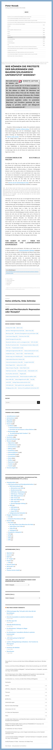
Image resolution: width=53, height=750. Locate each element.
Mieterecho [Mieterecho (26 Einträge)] (22, 370)
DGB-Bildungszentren (17, 495)
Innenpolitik (9, 281)
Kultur (10, 458)
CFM (9, 562)
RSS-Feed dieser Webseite (16, 607)
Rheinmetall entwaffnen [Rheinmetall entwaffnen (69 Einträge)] (28, 376)
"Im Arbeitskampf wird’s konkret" (18, 433)
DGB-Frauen (14, 497)
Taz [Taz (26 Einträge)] (32, 379)
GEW (10, 505)
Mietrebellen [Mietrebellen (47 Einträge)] (32, 370)
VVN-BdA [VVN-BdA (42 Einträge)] (9, 385)
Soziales (8, 284)
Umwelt (10, 466)
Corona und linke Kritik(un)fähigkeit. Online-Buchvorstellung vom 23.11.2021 (18, 18)
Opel (8, 568)
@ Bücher (10, 425)
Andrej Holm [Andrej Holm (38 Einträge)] (10, 327)
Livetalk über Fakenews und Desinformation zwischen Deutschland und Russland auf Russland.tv (22, 46)
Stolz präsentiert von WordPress (19, 746)
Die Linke (10, 522)
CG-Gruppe (10, 558)
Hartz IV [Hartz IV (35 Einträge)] (19, 353)
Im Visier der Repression (12, 712)
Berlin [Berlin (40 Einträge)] (19, 327)
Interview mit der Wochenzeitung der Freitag (18, 182)
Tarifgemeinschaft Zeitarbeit (17, 513)
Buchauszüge (11, 431)
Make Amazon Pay (11, 289)
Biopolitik (9, 420)
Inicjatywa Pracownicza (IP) (15, 518)
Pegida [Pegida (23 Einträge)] (23, 373)
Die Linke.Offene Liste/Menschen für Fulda (21, 524)
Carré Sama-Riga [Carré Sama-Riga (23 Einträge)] (11, 336)
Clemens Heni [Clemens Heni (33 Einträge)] (24, 336)
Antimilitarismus (11, 416)
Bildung (10, 448)
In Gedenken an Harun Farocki (12, 50)
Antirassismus (10, 418)
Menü (26, 12)
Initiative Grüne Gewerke (13, 136)
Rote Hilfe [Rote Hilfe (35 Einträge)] (10, 379)
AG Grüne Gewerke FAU (12, 287)
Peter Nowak (11, 6)
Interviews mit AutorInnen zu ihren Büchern (21, 429)
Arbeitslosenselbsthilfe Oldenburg (26, 250)
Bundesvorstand (15, 490)
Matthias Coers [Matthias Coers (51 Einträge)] (11, 370)
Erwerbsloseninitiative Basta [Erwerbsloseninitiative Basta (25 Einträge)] (29, 345)
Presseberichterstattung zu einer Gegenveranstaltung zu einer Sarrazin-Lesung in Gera (20, 52)
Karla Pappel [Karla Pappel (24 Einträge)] (10, 365)
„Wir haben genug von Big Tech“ (16, 638)
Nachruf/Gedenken (12, 439)
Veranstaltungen (10, 37)
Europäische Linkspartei (14, 532)
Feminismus (11, 450)
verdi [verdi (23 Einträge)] (8, 382)
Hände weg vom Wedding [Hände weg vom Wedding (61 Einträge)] (14, 356)
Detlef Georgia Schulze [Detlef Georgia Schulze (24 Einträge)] (13, 339)
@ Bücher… (9, 35)
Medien (10, 460)
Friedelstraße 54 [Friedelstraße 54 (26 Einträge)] (17, 348)
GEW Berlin (14, 507)
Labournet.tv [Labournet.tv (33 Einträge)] (21, 365)
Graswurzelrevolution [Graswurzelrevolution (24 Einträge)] (31, 350)
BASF (8, 556)
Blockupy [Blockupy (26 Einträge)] (9, 333)
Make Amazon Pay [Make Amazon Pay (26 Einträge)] (12, 368)
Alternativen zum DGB (17, 488)
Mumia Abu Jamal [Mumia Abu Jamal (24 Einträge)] (12, 373)
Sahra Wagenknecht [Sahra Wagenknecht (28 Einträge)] (22, 379)
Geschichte (10, 437)
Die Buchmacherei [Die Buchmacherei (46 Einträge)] (12, 345)
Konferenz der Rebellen (13, 647)
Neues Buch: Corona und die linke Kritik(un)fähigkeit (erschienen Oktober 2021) (19, 16)
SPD (9, 539)
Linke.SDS (12, 528)
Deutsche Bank (11, 564)
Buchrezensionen (14, 427)
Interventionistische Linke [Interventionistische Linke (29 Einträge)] (14, 362)
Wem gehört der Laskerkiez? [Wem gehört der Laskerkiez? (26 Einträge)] (24, 385)
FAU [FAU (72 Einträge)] (8, 348)
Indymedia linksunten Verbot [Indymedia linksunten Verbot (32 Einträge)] (15, 359)
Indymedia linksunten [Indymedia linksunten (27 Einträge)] (31, 356)
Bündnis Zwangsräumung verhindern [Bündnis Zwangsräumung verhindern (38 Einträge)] (26, 333)
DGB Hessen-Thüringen (17, 494)
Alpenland (9, 553)
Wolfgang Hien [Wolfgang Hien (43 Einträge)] (11, 388)
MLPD (9, 536)
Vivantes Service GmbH (13, 570)
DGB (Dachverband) (14, 486)
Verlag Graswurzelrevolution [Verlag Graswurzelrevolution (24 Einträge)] (21, 382)
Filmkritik (9, 422)
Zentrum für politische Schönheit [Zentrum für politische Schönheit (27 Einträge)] (28, 388)
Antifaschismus (12, 444)
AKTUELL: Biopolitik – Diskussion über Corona (14, 29)
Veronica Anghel (11, 467)
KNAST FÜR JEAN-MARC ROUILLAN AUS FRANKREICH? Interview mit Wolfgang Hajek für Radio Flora (22, 48)
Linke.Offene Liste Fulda (16, 526)
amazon (9, 555)
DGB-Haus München (16, 499)
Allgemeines (11, 443)
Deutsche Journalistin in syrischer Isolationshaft (20, 617)
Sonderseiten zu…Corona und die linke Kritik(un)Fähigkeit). (16, 24)
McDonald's (10, 566)
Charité (9, 560)
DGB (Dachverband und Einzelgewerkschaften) (21, 484)
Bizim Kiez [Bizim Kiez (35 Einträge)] (30, 330)
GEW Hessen (14, 509)
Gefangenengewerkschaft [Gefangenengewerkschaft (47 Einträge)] (14, 350)
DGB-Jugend (14, 501)
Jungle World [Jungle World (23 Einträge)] (29, 362)
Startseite (8, 682)
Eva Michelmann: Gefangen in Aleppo (17, 628)
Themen (8, 31)
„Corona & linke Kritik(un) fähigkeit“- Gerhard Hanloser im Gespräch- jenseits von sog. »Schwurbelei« (22, 20)
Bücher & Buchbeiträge (11, 705)
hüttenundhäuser (10, 280)
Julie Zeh (35, 287)
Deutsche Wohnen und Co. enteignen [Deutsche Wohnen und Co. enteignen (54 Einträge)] (17, 342)
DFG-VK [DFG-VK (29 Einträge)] (34, 342)
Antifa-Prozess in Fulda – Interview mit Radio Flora (19, 741)
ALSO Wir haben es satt (20, 287)
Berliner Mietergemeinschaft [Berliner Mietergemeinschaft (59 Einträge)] (15, 330)
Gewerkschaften (11, 482)
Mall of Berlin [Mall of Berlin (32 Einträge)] (24, 368)
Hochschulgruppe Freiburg (18, 503)
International (11, 456)
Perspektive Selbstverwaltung (22, 129)
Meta (8, 44)
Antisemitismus (12, 446)
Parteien (9, 520)
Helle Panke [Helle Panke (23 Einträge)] (28, 353)
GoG (9, 517)
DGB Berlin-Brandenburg (18, 492)
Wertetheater (10, 651)
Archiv (7, 685)
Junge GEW (14, 511)
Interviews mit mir (10, 709)
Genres (8, 33)
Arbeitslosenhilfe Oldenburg (28, 287)
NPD (9, 538)
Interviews (11, 435)
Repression (8, 283)
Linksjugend (12, 530)
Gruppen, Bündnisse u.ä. (13, 515)
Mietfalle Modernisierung (14, 624)
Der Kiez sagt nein (12, 620)
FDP (9, 534)
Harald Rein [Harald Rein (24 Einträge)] (10, 353)
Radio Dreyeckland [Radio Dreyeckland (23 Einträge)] (12, 376)
